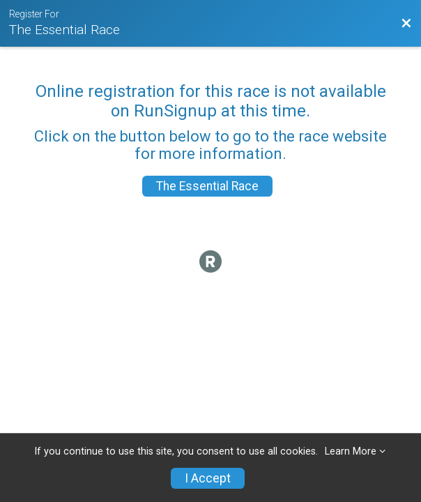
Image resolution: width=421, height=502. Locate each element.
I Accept (208, 478)
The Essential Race (207, 186)
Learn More (350, 451)
